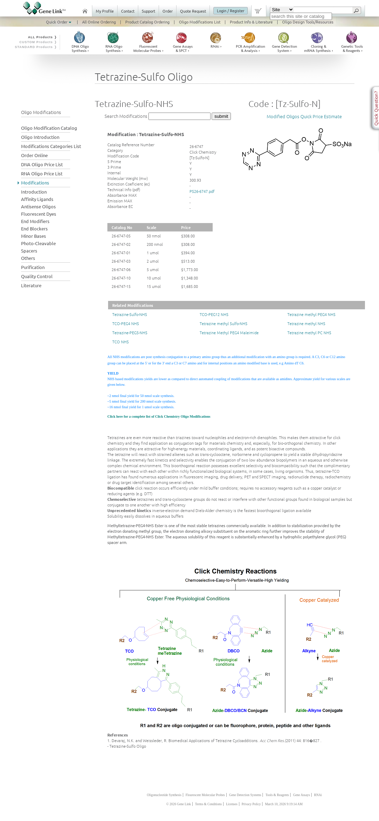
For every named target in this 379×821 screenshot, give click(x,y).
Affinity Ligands (37, 199)
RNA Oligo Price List (41, 173)
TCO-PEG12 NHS (214, 314)
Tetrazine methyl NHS (306, 323)
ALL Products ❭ (42, 37)
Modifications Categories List (51, 146)
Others (28, 258)
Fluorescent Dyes (38, 214)
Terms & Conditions (208, 804)
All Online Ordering (99, 22)
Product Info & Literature (251, 22)
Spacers (29, 251)
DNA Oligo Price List (42, 164)
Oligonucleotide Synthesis (164, 795)
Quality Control (37, 276)
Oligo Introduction (40, 137)
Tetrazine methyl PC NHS (309, 332)
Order (167, 11)
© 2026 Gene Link (178, 804)
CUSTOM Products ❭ (38, 42)
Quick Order (59, 22)
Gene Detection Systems (245, 795)
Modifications (35, 183)
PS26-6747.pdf (202, 191)
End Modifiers (35, 221)
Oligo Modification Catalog (49, 128)
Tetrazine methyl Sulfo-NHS (223, 323)
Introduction (34, 192)
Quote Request (193, 11)
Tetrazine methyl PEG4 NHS (311, 314)
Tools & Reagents (277, 795)
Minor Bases (33, 236)
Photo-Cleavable (38, 243)
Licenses (232, 804)
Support (148, 11)
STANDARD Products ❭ (36, 47)
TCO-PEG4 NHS (125, 323)
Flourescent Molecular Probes (205, 795)
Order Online (34, 155)
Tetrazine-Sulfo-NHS (129, 314)
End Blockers (34, 228)
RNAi (318, 795)
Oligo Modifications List (199, 22)
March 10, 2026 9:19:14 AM (283, 804)
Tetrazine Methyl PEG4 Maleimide (229, 332)
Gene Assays (301, 795)
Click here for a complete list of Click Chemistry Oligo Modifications (158, 416)
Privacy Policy (251, 804)
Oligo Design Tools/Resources (307, 22)
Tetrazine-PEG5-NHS (129, 332)
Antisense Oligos (38, 206)
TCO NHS (120, 341)
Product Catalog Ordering (147, 22)
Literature (31, 285)
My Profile (105, 11)
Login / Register (230, 10)
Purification (33, 267)
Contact (127, 11)
